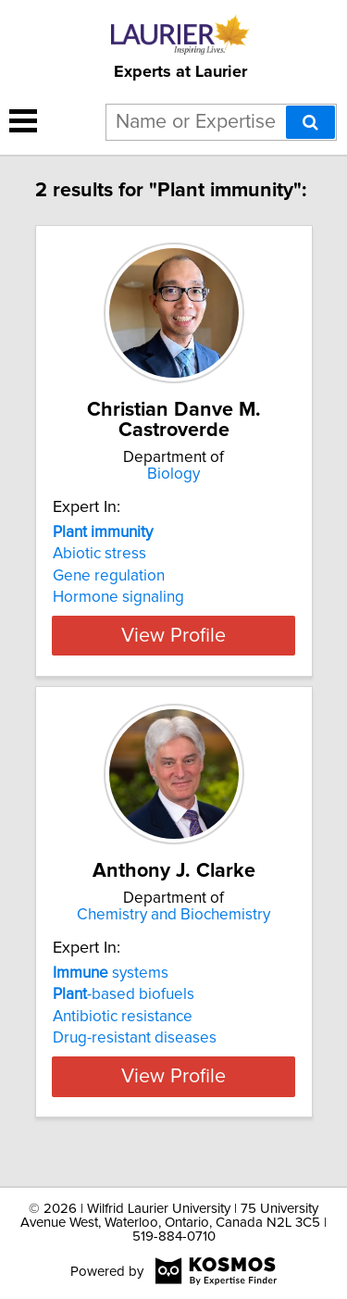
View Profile (173, 635)
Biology (173, 474)
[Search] (310, 122)
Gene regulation (109, 576)
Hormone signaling (118, 597)
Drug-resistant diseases (135, 1058)
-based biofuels (123, 1014)
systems (110, 993)
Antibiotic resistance (122, 1037)
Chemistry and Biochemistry (173, 935)
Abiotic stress (99, 553)
